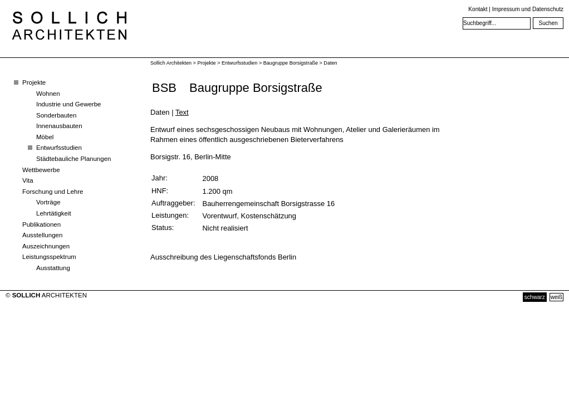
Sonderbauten (56, 115)
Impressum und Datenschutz (527, 9)
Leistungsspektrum (49, 256)
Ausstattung (53, 268)
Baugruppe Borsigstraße (290, 63)
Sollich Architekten (171, 63)
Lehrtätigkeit (53, 213)
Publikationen (41, 224)
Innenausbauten (59, 126)
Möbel (44, 137)
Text (182, 112)
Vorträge (48, 202)
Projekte (34, 82)
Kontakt (477, 9)
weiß (556, 297)
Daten (330, 63)
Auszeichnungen (46, 246)
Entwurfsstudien (59, 147)
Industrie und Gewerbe (68, 104)
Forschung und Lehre (52, 191)
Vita (27, 180)
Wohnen (48, 93)
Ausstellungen (42, 235)
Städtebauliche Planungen (73, 158)
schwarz (534, 297)
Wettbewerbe (41, 170)
